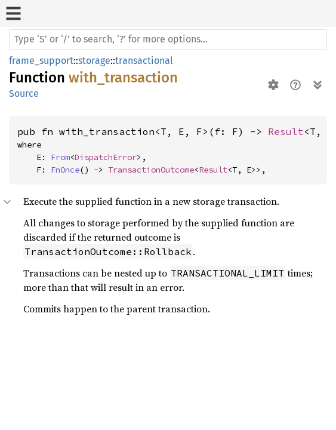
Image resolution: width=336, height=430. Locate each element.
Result (286, 131)
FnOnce (65, 169)
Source (24, 93)
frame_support (41, 60)
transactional (144, 60)
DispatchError (106, 157)
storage (94, 60)
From (60, 157)
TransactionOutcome (151, 169)
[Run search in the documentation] (168, 39)
